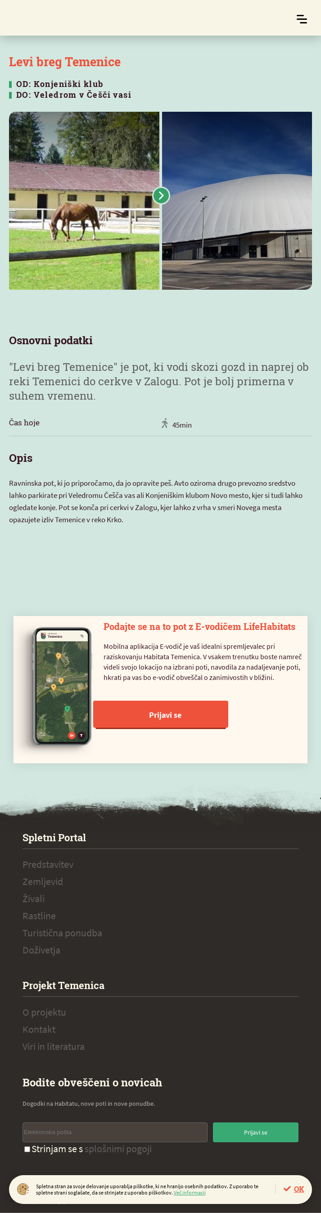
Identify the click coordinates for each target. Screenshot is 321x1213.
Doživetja (41, 950)
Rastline (39, 915)
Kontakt (39, 1029)
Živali (34, 898)
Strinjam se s (88, 1148)
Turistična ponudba (62, 932)
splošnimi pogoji (118, 1148)
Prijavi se (165, 715)
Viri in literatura (54, 1046)
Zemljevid (43, 881)
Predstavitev (48, 864)
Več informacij (190, 1192)
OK (299, 1189)
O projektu (44, 1012)
